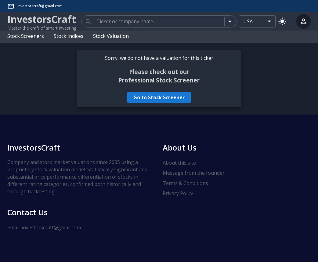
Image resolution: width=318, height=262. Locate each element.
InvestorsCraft (33, 147)
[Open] (229, 21)
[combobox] (159, 21)
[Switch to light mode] (282, 21)
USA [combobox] (248, 21)
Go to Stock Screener (159, 97)
